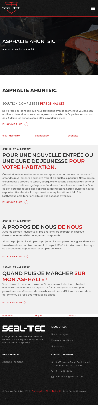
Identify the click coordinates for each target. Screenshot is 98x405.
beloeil (72, 315)
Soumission (57, 346)
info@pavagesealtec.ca (69, 376)
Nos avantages (59, 334)
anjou (38, 315)
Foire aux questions (62, 340)
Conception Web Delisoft (46, 391)
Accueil (6, 49)
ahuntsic (7, 315)
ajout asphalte (11, 135)
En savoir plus (15, 124)
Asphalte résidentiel (13, 361)
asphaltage (42, 135)
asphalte (73, 135)
